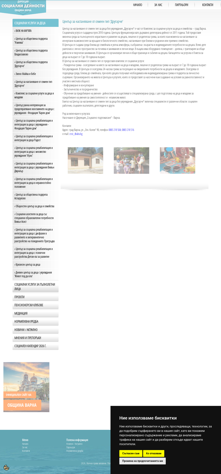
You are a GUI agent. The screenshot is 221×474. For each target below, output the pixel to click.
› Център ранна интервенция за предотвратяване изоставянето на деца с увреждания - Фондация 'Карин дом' (34, 109)
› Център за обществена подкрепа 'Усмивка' (31, 41)
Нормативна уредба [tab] (26, 321)
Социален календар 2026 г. (30, 346)
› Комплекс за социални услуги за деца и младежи (34, 95)
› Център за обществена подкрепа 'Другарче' (31, 64)
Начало (25, 443)
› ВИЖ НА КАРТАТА (22, 31)
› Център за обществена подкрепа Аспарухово (31, 196)
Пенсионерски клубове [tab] (28, 305)
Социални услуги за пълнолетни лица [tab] (34, 286)
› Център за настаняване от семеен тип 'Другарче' (33, 84)
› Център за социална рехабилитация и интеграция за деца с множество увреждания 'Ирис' (33, 152)
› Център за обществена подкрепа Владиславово (31, 52)
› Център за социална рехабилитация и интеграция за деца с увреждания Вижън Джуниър (34, 167)
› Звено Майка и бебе (25, 74)
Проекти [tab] (19, 297)
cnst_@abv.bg (76, 134)
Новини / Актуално (25, 329)
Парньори (70, 447)
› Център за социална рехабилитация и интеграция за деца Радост (33, 138)
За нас (24, 447)
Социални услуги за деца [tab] (29, 23)
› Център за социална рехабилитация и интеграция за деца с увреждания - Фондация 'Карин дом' (33, 124)
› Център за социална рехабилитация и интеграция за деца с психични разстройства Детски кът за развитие (33, 253)
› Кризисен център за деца (27, 264)
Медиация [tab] (20, 313)
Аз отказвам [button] (154, 453)
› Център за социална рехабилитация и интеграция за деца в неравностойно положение (33, 183)
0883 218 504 (115, 130)
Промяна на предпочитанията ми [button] (142, 460)
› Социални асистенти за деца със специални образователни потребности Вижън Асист (34, 218)
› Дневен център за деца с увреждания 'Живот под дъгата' (33, 274)
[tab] (36, 329)
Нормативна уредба (74, 450)
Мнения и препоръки (27, 338)
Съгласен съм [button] (130, 453)
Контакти (26, 450)
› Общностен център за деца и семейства (34, 206)
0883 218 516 (128, 130)
